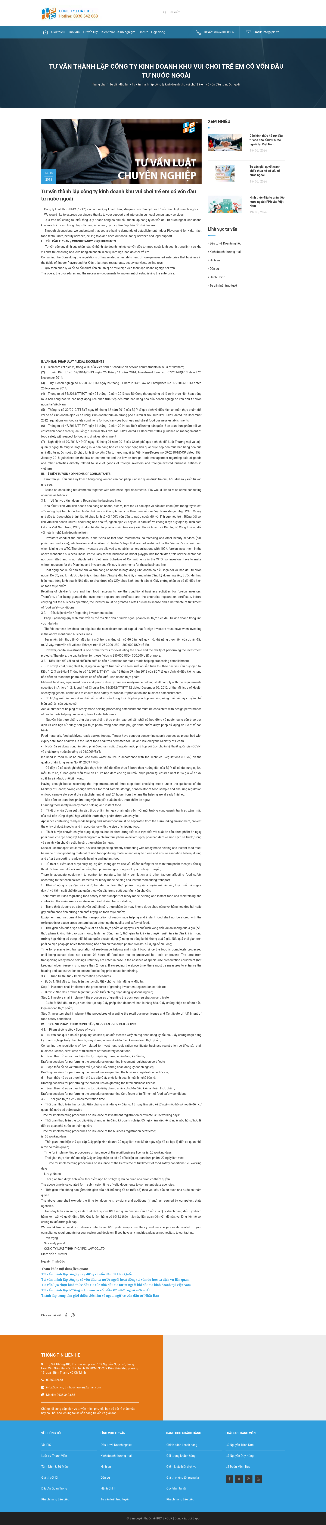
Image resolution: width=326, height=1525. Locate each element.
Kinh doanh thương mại (224, 251)
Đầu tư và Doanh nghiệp (225, 243)
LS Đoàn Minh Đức (238, 1466)
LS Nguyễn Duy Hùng (240, 1455)
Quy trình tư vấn (177, 1488)
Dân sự (213, 268)
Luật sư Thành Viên (54, 1455)
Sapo (196, 1518)
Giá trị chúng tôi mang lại (183, 1477)
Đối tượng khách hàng (181, 1455)
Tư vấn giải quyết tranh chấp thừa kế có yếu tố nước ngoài (265, 171)
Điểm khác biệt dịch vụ (181, 1466)
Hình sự (214, 260)
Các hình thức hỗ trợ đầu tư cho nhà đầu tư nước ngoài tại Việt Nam (266, 140)
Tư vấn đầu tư (118, 84)
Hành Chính (216, 277)
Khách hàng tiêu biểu (55, 1499)
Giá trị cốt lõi (49, 1477)
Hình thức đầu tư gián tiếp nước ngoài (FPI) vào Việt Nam (267, 202)
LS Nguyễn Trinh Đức (240, 1445)
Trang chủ (99, 84)
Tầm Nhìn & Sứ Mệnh (55, 1466)
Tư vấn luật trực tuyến (223, 285)
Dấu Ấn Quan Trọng (54, 1488)
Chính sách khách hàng (182, 1445)
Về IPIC (46, 1445)
